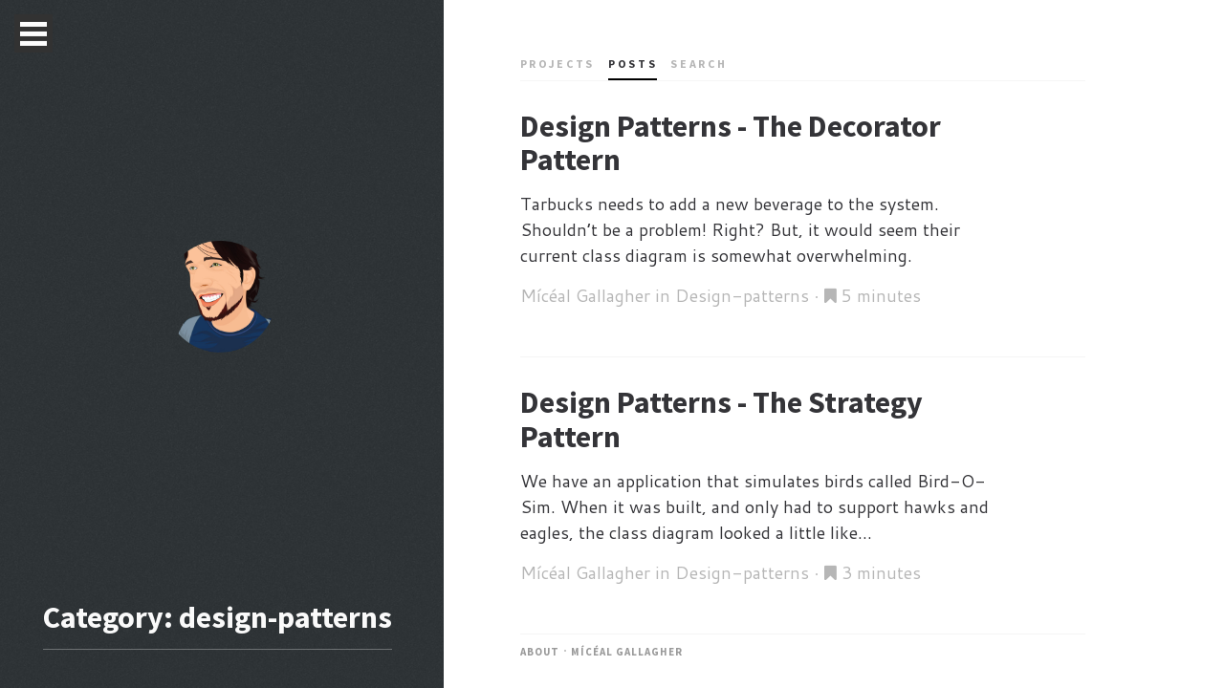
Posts (632, 63)
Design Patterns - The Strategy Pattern (721, 419)
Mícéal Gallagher (627, 651)
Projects (557, 63)
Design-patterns (742, 295)
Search (698, 63)
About (539, 651)
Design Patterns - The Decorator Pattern (730, 143)
